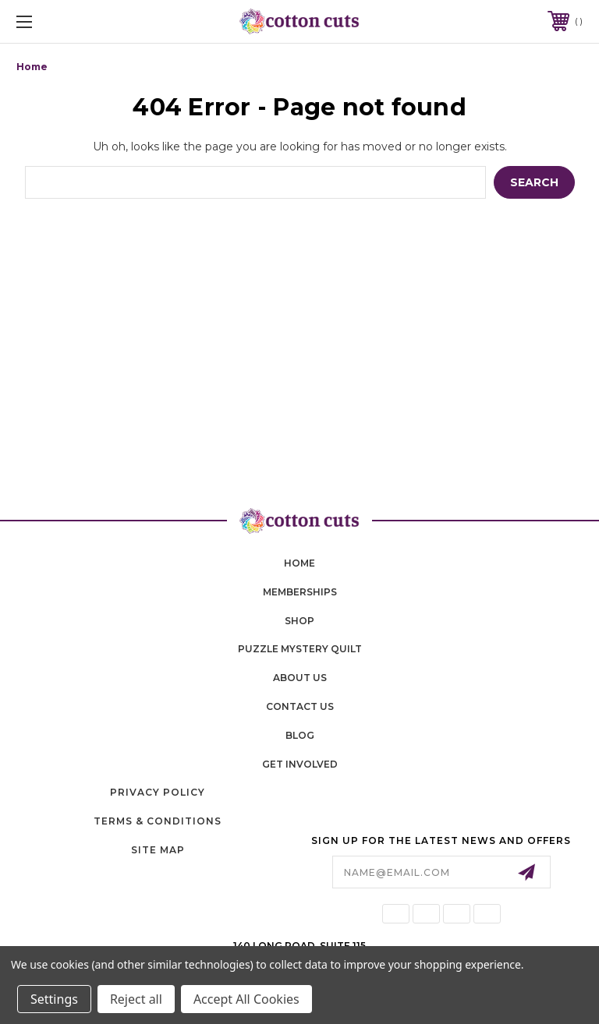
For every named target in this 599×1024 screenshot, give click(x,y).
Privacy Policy (157, 792)
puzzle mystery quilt (300, 649)
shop (299, 621)
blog (299, 735)
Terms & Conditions (158, 821)
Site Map (158, 850)
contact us (300, 706)
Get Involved (300, 764)
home (299, 563)
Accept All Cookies (246, 999)
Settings (54, 999)
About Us (300, 677)
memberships (300, 592)
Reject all (136, 999)
